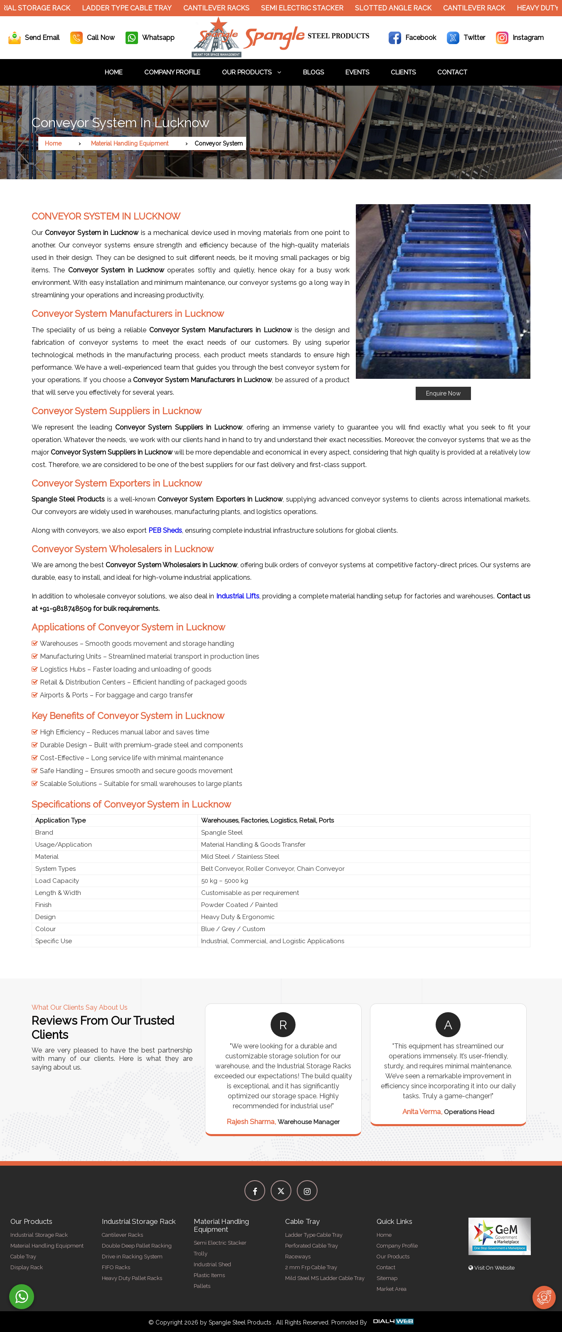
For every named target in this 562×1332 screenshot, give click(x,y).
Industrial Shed (212, 1264)
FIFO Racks (116, 1267)
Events (357, 72)
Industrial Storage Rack (39, 1235)
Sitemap (387, 1278)
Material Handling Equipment (129, 143)
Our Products (251, 72)
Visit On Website (491, 1268)
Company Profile (172, 72)
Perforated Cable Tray (311, 1246)
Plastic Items (209, 1275)
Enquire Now (443, 393)
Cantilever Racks (220, 8)
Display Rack (26, 1267)
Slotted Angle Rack (397, 8)
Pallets (202, 1286)
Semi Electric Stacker (306, 8)
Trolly (200, 1253)
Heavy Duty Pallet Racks (132, 1278)
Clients (403, 72)
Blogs (313, 72)
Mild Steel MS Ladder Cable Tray (325, 1278)
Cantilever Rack (478, 8)
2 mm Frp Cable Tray (311, 1267)
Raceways (298, 1256)
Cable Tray (23, 1256)
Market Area (392, 1289)
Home (114, 72)
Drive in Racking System (132, 1256)
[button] (443, 302)
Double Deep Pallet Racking (137, 1246)
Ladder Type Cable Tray (131, 8)
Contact (452, 72)
